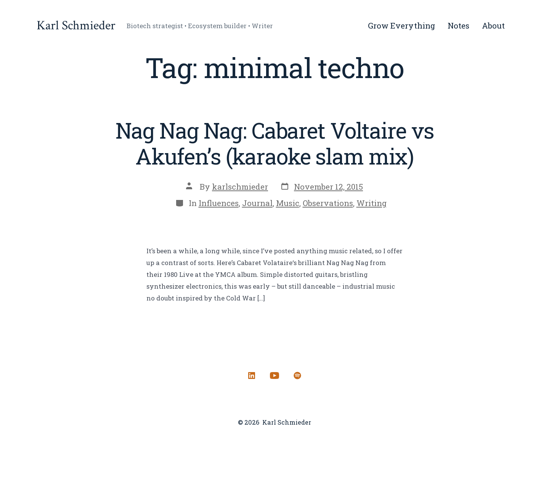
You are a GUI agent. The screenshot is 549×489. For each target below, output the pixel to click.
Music (287, 203)
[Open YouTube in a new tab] (274, 375)
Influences (219, 203)
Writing (371, 203)
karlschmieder (240, 186)
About (493, 25)
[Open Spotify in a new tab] (297, 375)
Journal (257, 203)
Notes (458, 25)
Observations (328, 203)
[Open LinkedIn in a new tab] (251, 375)
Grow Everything (401, 25)
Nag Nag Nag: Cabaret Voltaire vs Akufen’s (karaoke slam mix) (275, 143)
